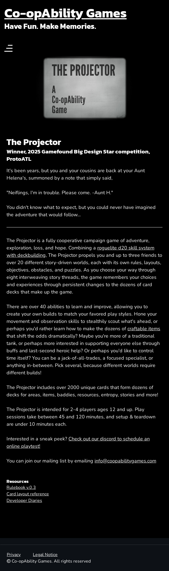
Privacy (14, 555)
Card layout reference (28, 494)
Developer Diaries (24, 501)
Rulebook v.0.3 (21, 487)
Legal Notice (45, 555)
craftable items (143, 328)
